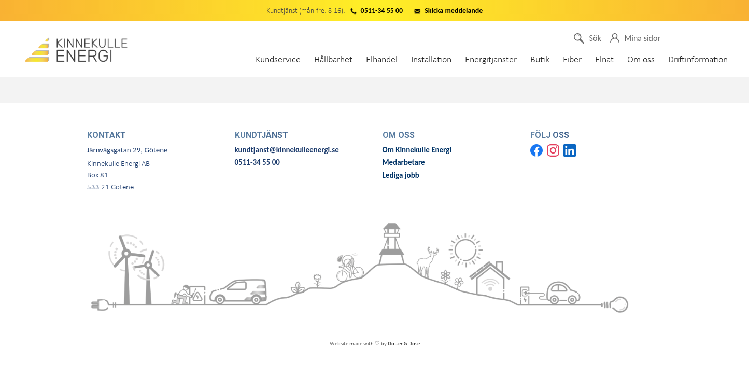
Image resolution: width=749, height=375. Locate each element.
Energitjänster (492, 60)
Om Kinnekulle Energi (418, 150)
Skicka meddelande (454, 10)
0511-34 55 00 (382, 10)
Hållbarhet (335, 60)
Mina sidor (635, 38)
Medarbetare (404, 162)
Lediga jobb (401, 175)
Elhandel (383, 60)
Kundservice (280, 60)
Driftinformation (698, 60)
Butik (541, 60)
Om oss (642, 60)
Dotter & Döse (404, 344)
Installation (433, 60)
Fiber (574, 60)
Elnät (606, 60)
